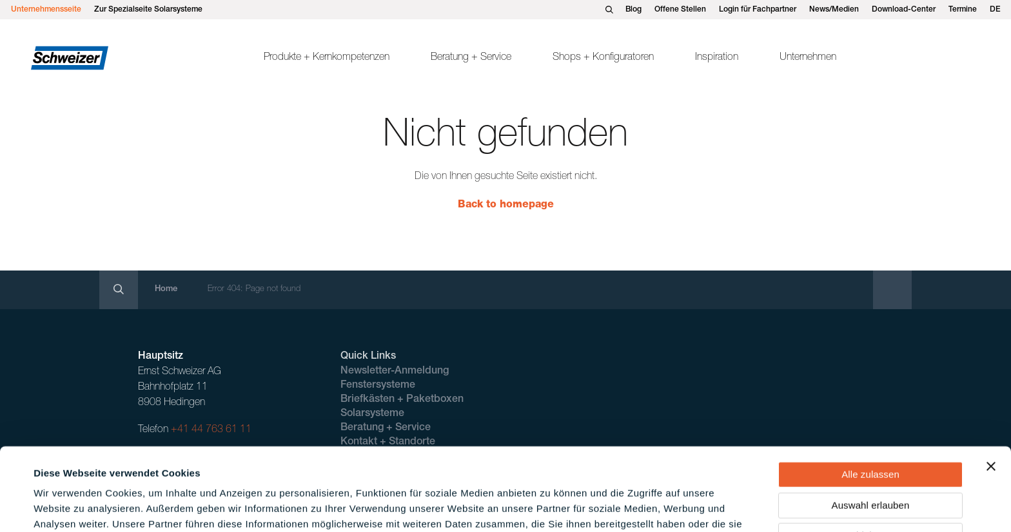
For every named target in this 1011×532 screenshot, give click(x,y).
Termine (962, 10)
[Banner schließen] (991, 390)
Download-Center (904, 10)
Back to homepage (506, 205)
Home (166, 289)
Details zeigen (550, 506)
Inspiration (716, 58)
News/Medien (834, 10)
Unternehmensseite (46, 10)
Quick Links (368, 357)
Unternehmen (808, 58)
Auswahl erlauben (871, 429)
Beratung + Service (471, 58)
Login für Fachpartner (757, 10)
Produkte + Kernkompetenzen (326, 58)
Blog (633, 10)
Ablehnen (870, 460)
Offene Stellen (680, 10)
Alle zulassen (870, 399)
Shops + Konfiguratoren (603, 58)
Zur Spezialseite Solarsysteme (148, 10)
